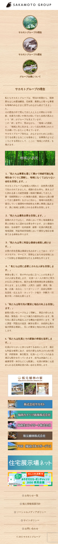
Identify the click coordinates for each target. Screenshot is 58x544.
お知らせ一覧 (31, 495)
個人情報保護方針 (31, 504)
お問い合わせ (31, 528)
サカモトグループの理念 (30, 31)
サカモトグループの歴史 (30, 53)
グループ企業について (30, 75)
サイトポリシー (31, 520)
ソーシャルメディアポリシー (31, 512)
